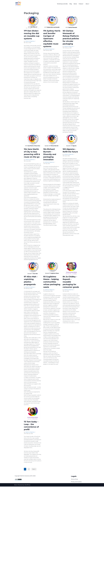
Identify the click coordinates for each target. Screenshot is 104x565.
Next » (34, 547)
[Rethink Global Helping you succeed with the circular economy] (18, 3)
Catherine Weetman (30, 41)
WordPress (27, 563)
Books (74, 3)
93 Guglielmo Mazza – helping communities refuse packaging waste (51, 326)
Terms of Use (74, 557)
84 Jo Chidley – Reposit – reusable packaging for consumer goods (71, 326)
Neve (15, 563)
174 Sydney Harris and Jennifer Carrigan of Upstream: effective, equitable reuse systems (51, 39)
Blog (70, 3)
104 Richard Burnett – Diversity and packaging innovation (49, 174)
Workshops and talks (61, 3)
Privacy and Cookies (76, 560)
